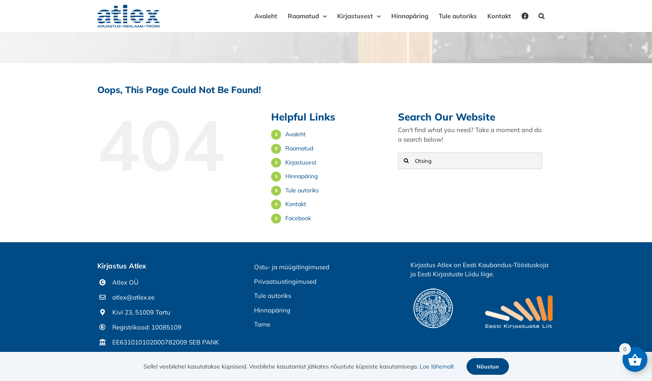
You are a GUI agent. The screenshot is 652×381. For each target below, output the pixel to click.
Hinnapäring (301, 176)
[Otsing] (470, 160)
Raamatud (299, 148)
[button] (541, 16)
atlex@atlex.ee (133, 297)
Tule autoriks (302, 190)
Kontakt (295, 204)
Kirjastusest (300, 162)
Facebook (298, 218)
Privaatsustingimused (285, 281)
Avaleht (295, 134)
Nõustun (488, 366)
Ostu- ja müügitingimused (291, 267)
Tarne (262, 324)
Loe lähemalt (437, 366)
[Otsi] (406, 160)
